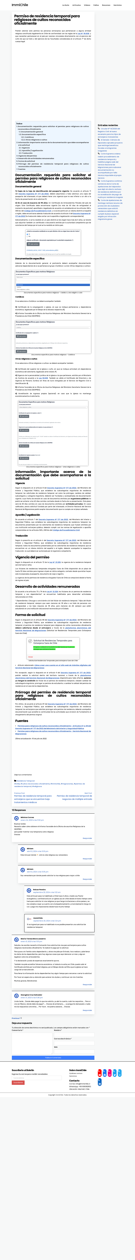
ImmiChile (20, 5)
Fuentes (21, 169)
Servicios (118, 5)
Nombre (58, 1030)
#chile (17, 784)
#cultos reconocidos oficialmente (35, 784)
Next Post (88, 793)
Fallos (96, 5)
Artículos (76, 5)
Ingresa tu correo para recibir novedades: (30, 1074)
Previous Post (19, 793)
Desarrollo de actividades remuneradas (36, 158)
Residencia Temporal (26, 781)
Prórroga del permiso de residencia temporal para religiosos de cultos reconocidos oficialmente (53, 165)
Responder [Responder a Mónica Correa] (87, 838)
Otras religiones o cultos (36, 140)
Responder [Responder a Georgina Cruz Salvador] (87, 1010)
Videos (87, 5)
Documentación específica (34, 134)
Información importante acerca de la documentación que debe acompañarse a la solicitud (53, 143)
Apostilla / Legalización (32, 150)
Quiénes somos (75, 1073)
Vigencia (26, 148)
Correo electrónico (63, 1039)
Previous (15, 1018)
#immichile (55, 784)
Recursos (106, 5)
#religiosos (37, 786)
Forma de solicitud (26, 161)
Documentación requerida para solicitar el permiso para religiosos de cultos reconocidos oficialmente (53, 127)
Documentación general (32, 132)
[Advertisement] (53, 58)
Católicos (29, 137)
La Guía (65, 5)
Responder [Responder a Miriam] (87, 859)
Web (55, 1047)
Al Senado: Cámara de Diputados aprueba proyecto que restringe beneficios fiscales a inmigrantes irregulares (110, 145)
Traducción (27, 153)
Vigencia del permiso (27, 156)
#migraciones (67, 784)
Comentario (17, 1030)
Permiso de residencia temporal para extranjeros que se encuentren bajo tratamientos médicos (33, 799)
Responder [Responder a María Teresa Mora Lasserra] (87, 984)
